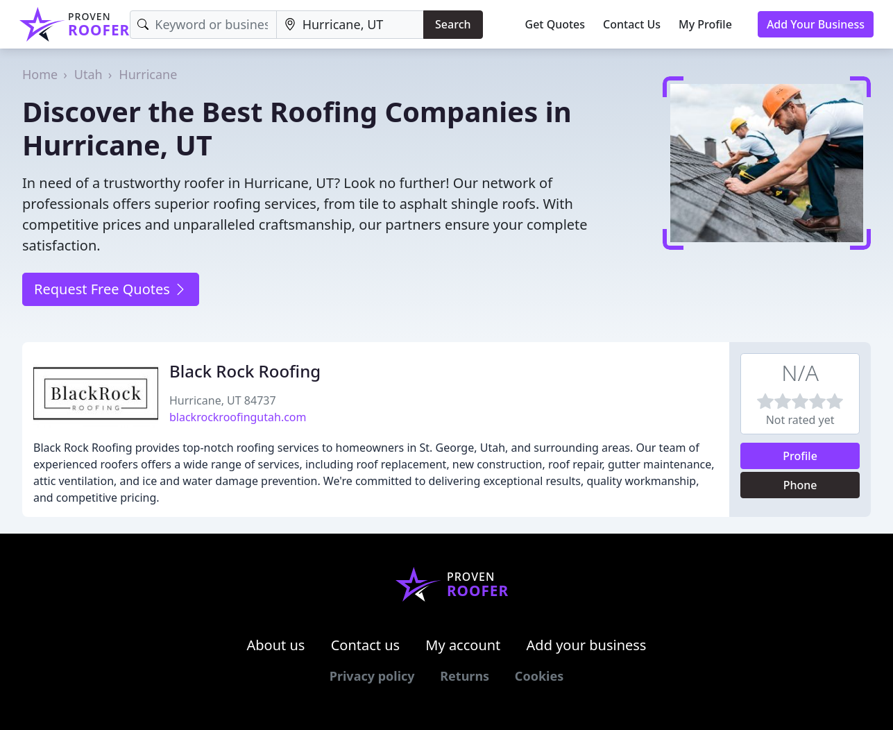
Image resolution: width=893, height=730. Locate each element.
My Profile (705, 24)
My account (462, 645)
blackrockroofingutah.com (238, 417)
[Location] (350, 24)
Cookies (539, 676)
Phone (800, 485)
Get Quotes (555, 24)
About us (276, 645)
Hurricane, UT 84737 (222, 400)
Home (40, 74)
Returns (464, 676)
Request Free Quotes (110, 289)
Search (452, 24)
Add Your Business (816, 24)
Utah (88, 74)
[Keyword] (203, 24)
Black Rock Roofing (245, 370)
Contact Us (632, 24)
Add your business (587, 645)
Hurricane (148, 74)
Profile (800, 456)
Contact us (365, 645)
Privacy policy (372, 676)
